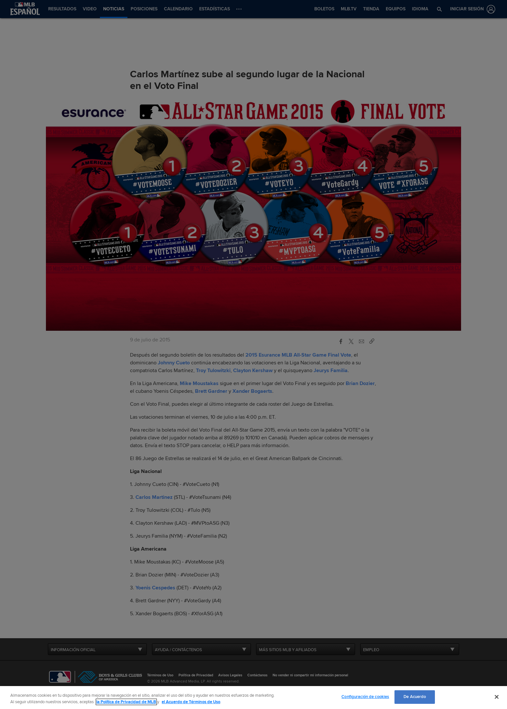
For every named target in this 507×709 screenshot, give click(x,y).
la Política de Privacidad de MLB (126, 701)
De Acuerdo (415, 696)
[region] (253, 697)
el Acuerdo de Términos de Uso (191, 701)
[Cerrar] (497, 697)
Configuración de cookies (365, 696)
